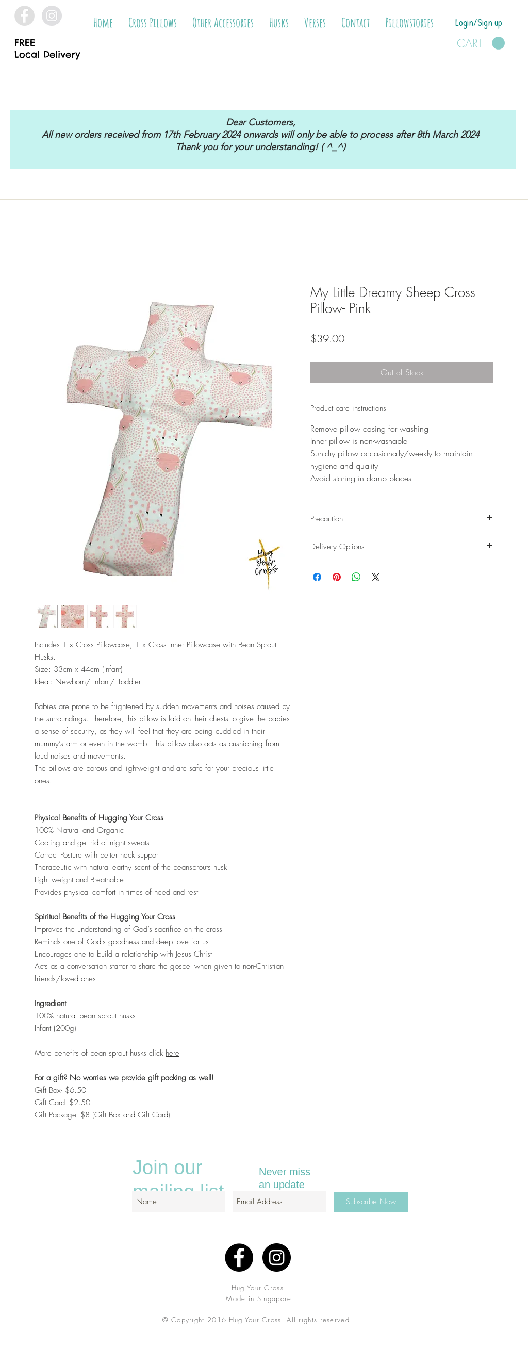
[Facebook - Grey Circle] (24, 16)
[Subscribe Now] (371, 1202)
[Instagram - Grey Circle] (52, 16)
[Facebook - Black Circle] (239, 1257)
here (172, 1053)
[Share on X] (376, 577)
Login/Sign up (478, 22)
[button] (153, 23)
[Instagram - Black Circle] (276, 1257)
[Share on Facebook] (317, 577)
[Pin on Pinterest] (337, 577)
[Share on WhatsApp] (356, 577)
